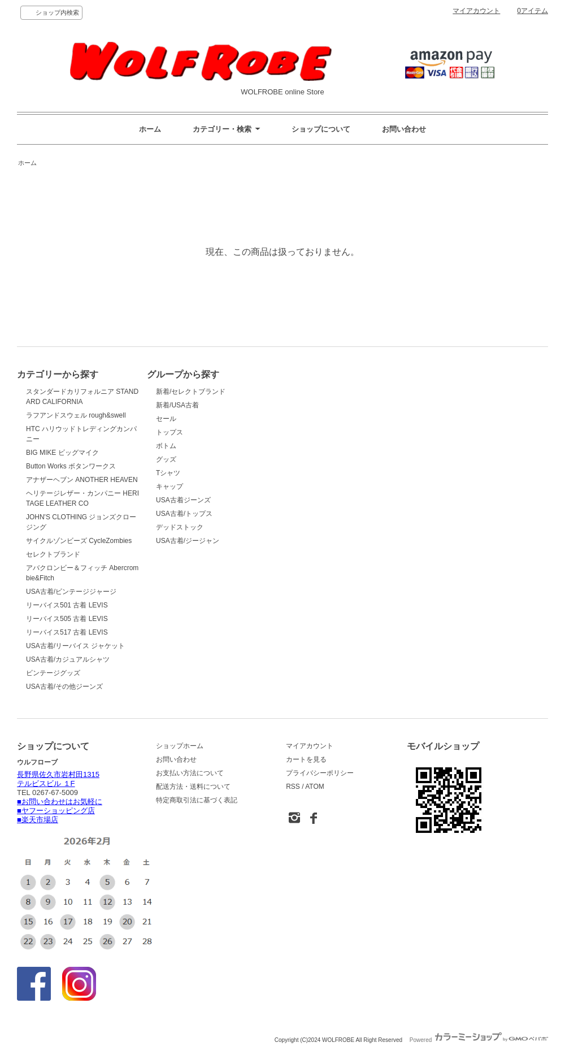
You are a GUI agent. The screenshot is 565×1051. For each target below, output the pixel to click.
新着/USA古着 (177, 405)
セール (166, 419)
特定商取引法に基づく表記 (196, 800)
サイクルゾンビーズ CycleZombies (79, 541)
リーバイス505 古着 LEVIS (67, 619)
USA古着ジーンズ (183, 500)
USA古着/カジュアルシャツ (68, 659)
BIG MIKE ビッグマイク (62, 453)
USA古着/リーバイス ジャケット (75, 646)
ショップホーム (179, 746)
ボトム (166, 446)
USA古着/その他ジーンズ (64, 686)
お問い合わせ (404, 129)
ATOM (314, 787)
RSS (293, 787)
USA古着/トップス (184, 514)
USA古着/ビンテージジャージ (71, 592)
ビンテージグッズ (53, 673)
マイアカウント (476, 11)
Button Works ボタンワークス (71, 466)
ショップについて (321, 129)
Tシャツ (168, 473)
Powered (479, 1040)
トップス (169, 432)
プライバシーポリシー (320, 773)
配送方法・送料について (193, 787)
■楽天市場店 (37, 819)
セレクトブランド (53, 554)
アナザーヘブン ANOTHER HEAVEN (82, 480)
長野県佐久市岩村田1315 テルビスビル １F (58, 779)
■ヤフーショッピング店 (56, 810)
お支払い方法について (190, 773)
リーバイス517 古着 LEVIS (67, 632)
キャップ (169, 486)
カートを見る (306, 759)
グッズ (166, 459)
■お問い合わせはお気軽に (59, 801)
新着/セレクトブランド (190, 392)
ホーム (150, 129)
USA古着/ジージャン (187, 541)
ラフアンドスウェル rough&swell (76, 415)
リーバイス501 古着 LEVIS (67, 605)
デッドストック (179, 527)
